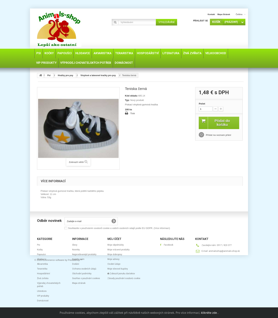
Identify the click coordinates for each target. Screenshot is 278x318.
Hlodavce (41, 259)
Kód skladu (131, 95)
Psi (38, 245)
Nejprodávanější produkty (84, 254)
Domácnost (43, 300)
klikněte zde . (209, 313)
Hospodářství (43, 273)
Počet (202, 103)
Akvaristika (42, 264)
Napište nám (78, 259)
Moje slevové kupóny (117, 269)
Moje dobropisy (114, 254)
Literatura (41, 291)
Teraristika (42, 269)
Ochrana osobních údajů (84, 269)
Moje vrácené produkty (118, 249)
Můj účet (114, 239)
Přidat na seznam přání (218, 135)
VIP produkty (43, 296)
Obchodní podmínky (81, 273)
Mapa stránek (78, 283)
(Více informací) (162, 228)
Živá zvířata (42, 278)
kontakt (211, 14)
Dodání (75, 264)
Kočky (40, 249)
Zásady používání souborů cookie (123, 278)
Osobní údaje (113, 264)
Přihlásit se (200, 20)
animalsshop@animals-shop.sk (224, 251)
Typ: (127, 100)
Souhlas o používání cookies (86, 278)
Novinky (76, 249)
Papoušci (41, 254)
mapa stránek (223, 14)
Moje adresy (113, 259)
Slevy (74, 245)
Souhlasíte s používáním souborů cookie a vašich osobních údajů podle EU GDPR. (119, 228)
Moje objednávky (115, 245)
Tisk (132, 113)
